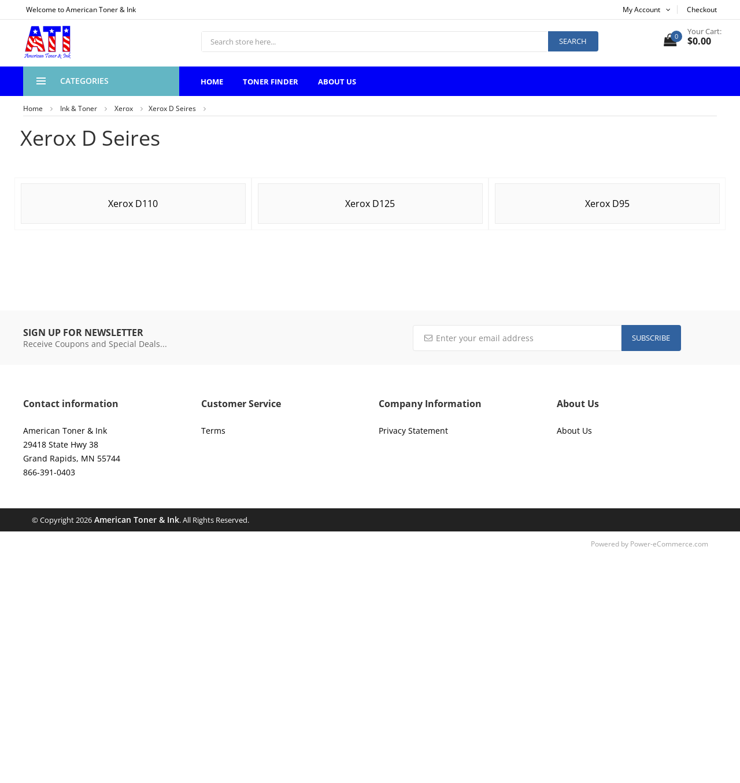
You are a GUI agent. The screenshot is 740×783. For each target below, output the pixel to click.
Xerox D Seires (172, 108)
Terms (213, 430)
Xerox (123, 108)
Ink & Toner (78, 108)
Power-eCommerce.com (669, 544)
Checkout (702, 9)
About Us (337, 81)
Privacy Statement (413, 430)
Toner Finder (270, 81)
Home (212, 81)
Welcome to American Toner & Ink (81, 9)
